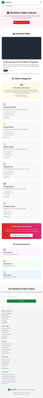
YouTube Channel (5, 362)
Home (3, 6)
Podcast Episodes (5, 353)
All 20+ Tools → (5, 322)
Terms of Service (22, 392)
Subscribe (21, 301)
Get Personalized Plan (6, 349)
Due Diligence (5, 336)
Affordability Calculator (7, 313)
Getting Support (5, 368)
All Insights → (5, 337)
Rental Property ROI (6, 317)
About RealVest (5, 364)
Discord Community (6, 359)
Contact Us (4, 366)
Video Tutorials (5, 351)
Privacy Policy (15, 392)
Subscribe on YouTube (21, 22)
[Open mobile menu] (40, 2)
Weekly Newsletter (6, 361)
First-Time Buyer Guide (7, 343)
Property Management (6, 334)
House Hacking (5, 318)
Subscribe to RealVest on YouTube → (21, 235)
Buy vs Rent (4, 320)
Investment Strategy (6, 328)
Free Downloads (5, 347)
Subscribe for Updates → (21, 96)
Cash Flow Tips (5, 332)
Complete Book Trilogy (6, 345)
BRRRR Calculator (5, 315)
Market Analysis (5, 330)
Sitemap (29, 392)
